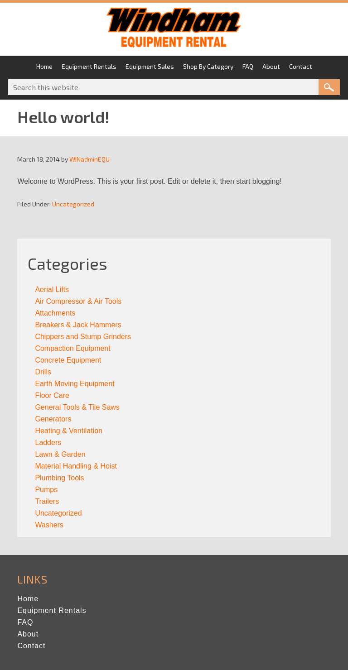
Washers (49, 525)
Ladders (48, 442)
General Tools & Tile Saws (77, 407)
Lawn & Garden (60, 454)
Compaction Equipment (72, 348)
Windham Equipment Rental (174, 30)
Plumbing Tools (59, 478)
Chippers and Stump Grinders (83, 336)
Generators (53, 419)
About (28, 634)
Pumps (46, 489)
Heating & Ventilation (68, 431)
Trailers (47, 501)
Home (28, 599)
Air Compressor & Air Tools (78, 301)
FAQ (25, 622)
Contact (31, 646)
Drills (43, 372)
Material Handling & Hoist (76, 466)
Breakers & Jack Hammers (78, 325)
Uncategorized (73, 204)
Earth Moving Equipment (74, 384)
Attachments (55, 313)
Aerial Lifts (52, 289)
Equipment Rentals (51, 610)
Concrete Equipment (68, 360)
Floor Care (52, 395)
